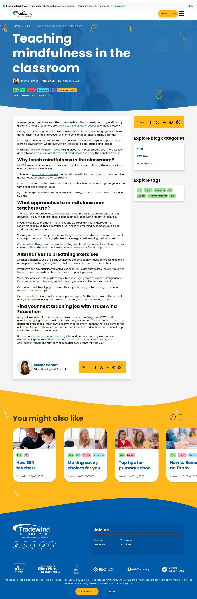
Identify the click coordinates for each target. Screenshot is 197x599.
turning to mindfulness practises (76, 125)
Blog (27, 26)
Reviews (142, 156)
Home (16, 26)
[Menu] (181, 13)
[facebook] (95, 367)
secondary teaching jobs (56, 336)
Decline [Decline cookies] (111, 591)
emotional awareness (45, 174)
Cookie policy (125, 583)
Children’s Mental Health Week (42, 149)
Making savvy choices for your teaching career (85, 465)
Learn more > (120, 6)
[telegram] (114, 367)
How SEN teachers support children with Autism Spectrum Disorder (30, 465)
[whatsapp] (120, 367)
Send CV (166, 13)
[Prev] (173, 417)
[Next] (180, 417)
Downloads (144, 163)
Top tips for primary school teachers (135, 465)
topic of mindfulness (70, 153)
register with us (31, 343)
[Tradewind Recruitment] (22, 13)
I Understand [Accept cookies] (85, 591)
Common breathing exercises (35, 244)
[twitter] (101, 367)
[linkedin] (108, 367)
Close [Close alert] (191, 6)
